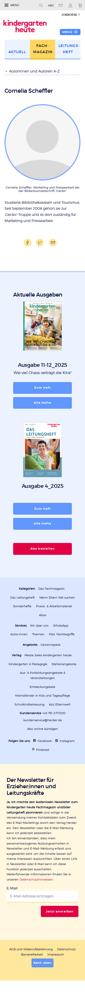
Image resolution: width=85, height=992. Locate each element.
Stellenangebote (64, 664)
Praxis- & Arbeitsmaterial (54, 606)
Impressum (55, 954)
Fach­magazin (43, 49)
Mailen (52, 243)
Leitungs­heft (69, 49)
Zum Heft (42, 388)
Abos (42, 615)
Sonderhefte (22, 606)
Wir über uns (39, 625)
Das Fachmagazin (51, 588)
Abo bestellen (42, 548)
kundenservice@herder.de (42, 720)
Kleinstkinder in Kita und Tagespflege (42, 695)
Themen (38, 634)
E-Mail (12, 888)
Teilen (26, 243)
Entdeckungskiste (42, 687)
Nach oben (42, 963)
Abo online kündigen (42, 729)
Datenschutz (66, 949)
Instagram (67, 741)
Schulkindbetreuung (29, 704)
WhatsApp (60, 625)
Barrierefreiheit (32, 954)
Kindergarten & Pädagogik (28, 664)
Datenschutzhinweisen (36, 879)
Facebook (45, 741)
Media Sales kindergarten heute (48, 655)
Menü (14, 5)
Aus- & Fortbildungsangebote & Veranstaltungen (42, 675)
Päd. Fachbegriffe (62, 634)
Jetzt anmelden (60, 911)
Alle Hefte (42, 403)
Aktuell (17, 52)
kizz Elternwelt (59, 704)
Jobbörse (69, 14)
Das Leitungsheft (22, 597)
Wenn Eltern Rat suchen (57, 597)
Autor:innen (19, 634)
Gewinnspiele (51, 644)
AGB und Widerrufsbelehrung (31, 949)
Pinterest (42, 750)
